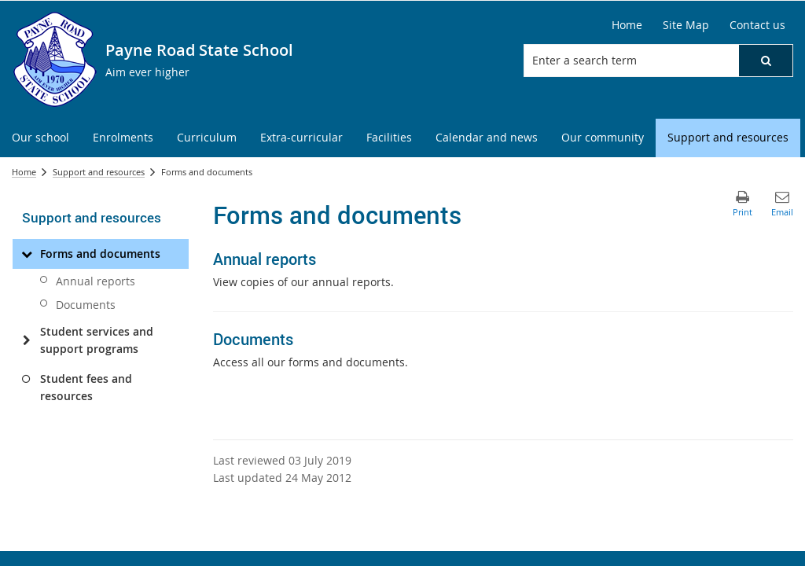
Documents (86, 304)
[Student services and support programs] (26, 340)
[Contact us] (757, 25)
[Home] (627, 25)
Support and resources (99, 172)
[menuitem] (40, 138)
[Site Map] (686, 25)
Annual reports (95, 281)
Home (24, 172)
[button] (765, 60)
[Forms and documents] (26, 254)
